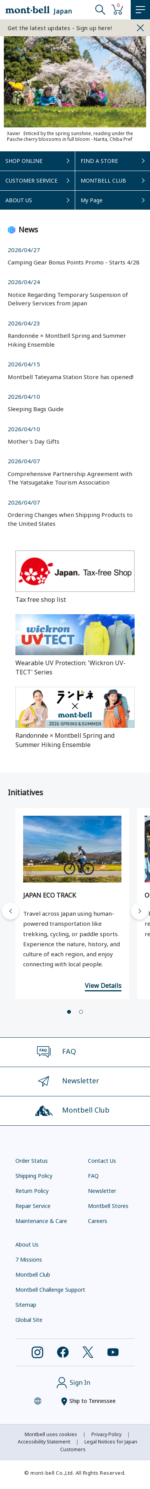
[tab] (69, 1012)
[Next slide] (139, 911)
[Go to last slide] (10, 911)
